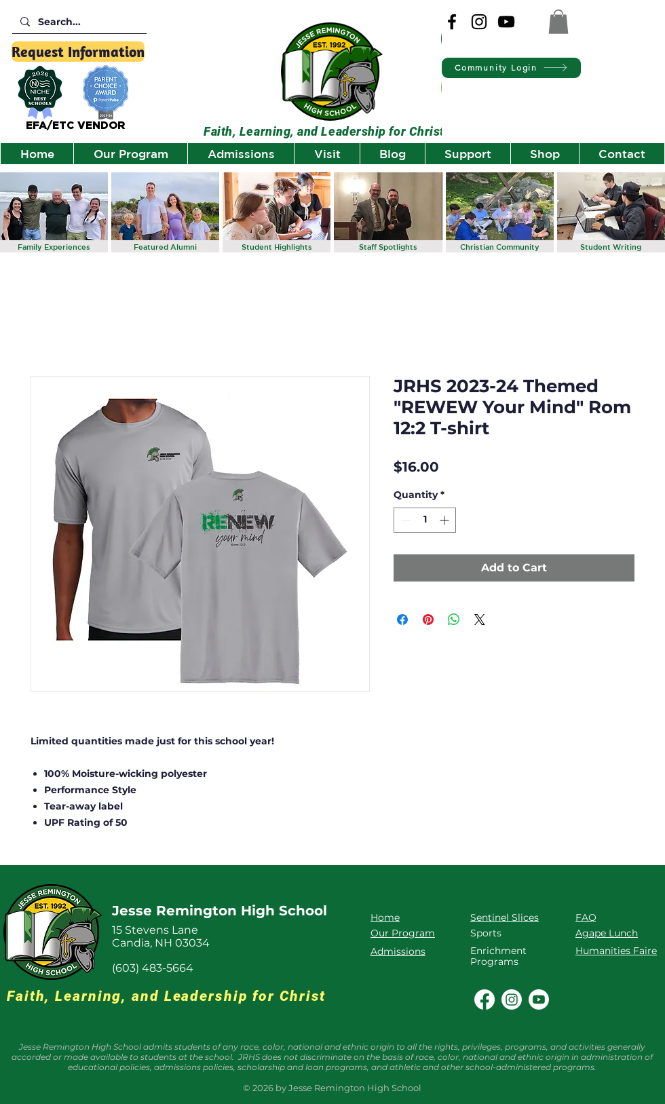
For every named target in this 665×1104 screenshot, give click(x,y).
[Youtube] (539, 999)
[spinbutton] (425, 520)
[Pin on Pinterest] (428, 619)
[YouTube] (506, 22)
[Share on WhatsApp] (454, 619)
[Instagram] (479, 22)
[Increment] (445, 520)
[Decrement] (404, 520)
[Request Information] (78, 51)
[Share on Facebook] (402, 619)
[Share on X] (480, 619)
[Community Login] (511, 68)
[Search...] (78, 22)
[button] (558, 21)
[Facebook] (452, 22)
